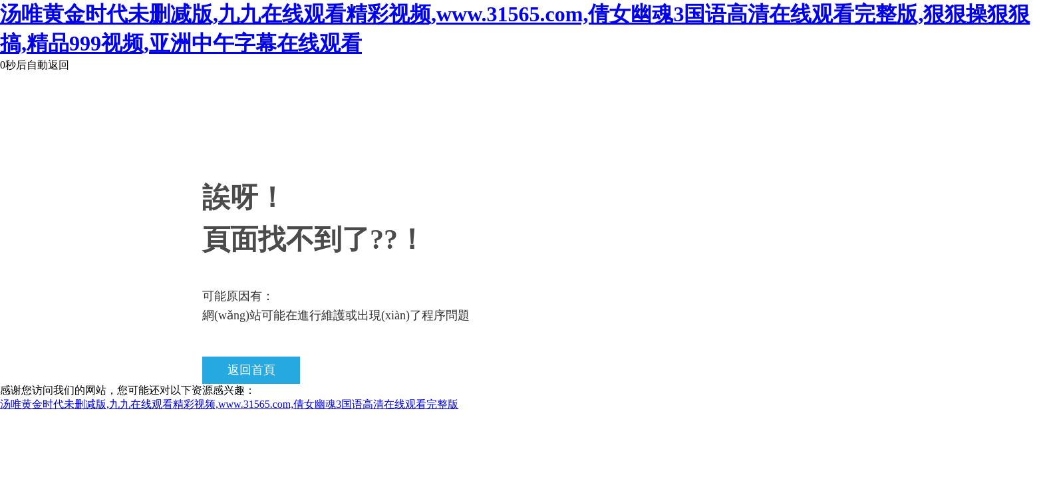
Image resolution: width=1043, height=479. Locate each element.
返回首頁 (251, 370)
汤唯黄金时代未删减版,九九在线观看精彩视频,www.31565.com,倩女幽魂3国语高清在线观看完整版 (229, 404)
